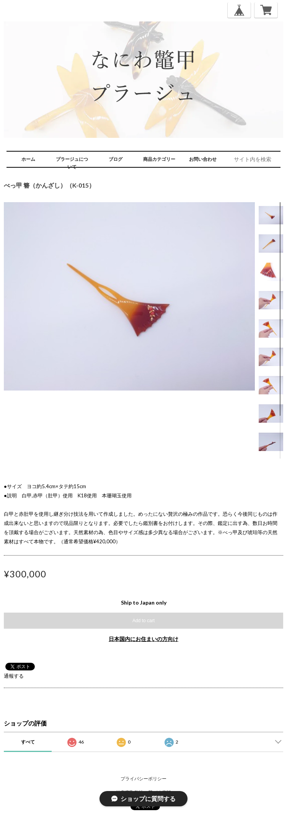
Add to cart (143, 620)
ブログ (115, 159)
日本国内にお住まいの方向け (143, 639)
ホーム (28, 159)
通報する (14, 676)
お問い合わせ (203, 159)
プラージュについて (72, 163)
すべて (28, 742)
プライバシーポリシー (143, 778)
